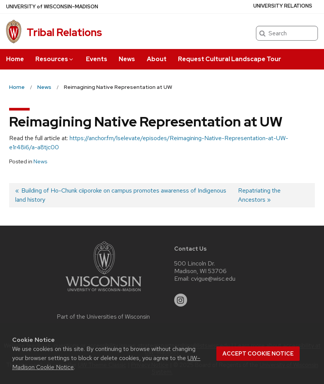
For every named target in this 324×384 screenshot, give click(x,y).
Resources (54, 59)
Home (15, 59)
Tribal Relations (64, 32)
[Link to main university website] (103, 293)
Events (96, 59)
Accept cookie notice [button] (258, 353)
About (157, 59)
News (127, 59)
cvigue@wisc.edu (213, 279)
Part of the (103, 317)
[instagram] (180, 300)
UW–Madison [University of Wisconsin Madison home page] (52, 6)
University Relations (282, 6)
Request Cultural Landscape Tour (229, 59)
